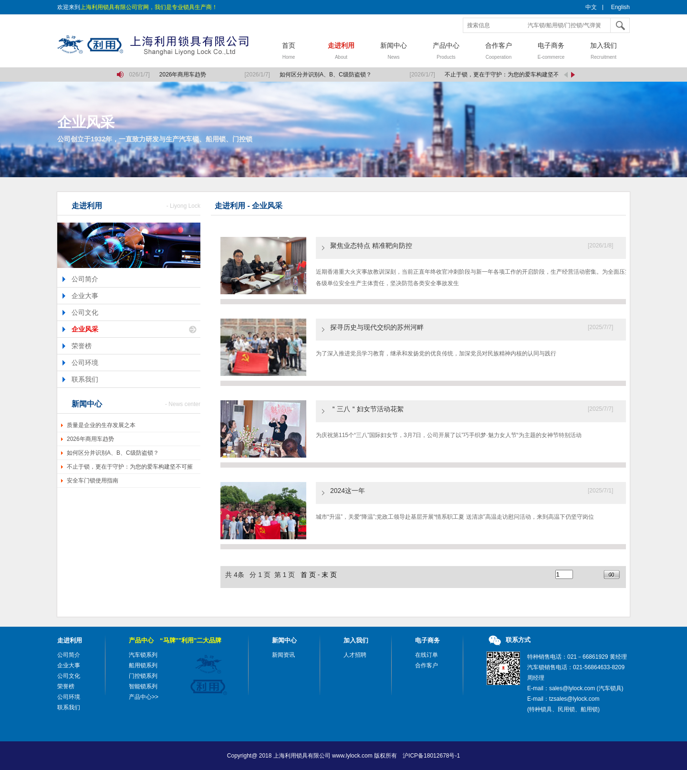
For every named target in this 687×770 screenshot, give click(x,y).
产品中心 (446, 52)
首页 (288, 52)
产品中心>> (143, 697)
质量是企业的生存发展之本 (101, 425)
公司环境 (85, 362)
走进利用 (341, 52)
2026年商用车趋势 (184, 74)
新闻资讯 (283, 655)
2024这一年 (347, 490)
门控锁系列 (143, 676)
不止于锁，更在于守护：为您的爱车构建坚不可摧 (130, 466)
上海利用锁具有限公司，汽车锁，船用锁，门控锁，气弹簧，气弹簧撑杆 (159, 45)
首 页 (308, 574)
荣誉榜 (82, 346)
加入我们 (603, 52)
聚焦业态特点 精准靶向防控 (371, 245)
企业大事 (85, 295)
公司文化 (85, 312)
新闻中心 (393, 52)
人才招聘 (355, 655)
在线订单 (426, 655)
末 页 (329, 574)
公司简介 (85, 279)
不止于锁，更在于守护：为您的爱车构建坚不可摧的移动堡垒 (523, 74)
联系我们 (85, 379)
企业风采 (85, 329)
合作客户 (498, 52)
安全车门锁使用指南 (92, 480)
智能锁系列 (143, 686)
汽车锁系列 (143, 655)
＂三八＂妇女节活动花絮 (367, 409)
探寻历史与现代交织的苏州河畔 (377, 327)
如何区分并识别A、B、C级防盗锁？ (327, 74)
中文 (591, 7)
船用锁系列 (143, 665)
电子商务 (551, 52)
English (620, 7)
